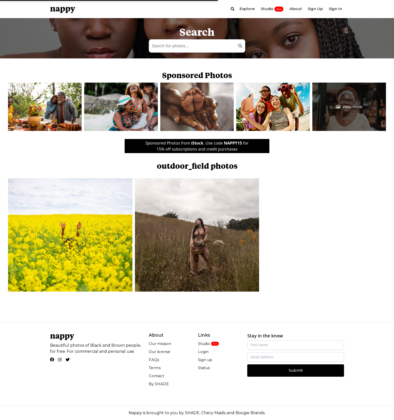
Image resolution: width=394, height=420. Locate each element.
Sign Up (315, 8)
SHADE (192, 412)
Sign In (335, 8)
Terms (155, 367)
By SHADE (159, 383)
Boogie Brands (250, 412)
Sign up (205, 359)
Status (204, 367)
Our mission (160, 343)
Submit (296, 370)
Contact (156, 375)
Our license (159, 351)
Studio (272, 8)
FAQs (154, 359)
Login (203, 351)
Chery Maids (213, 412)
